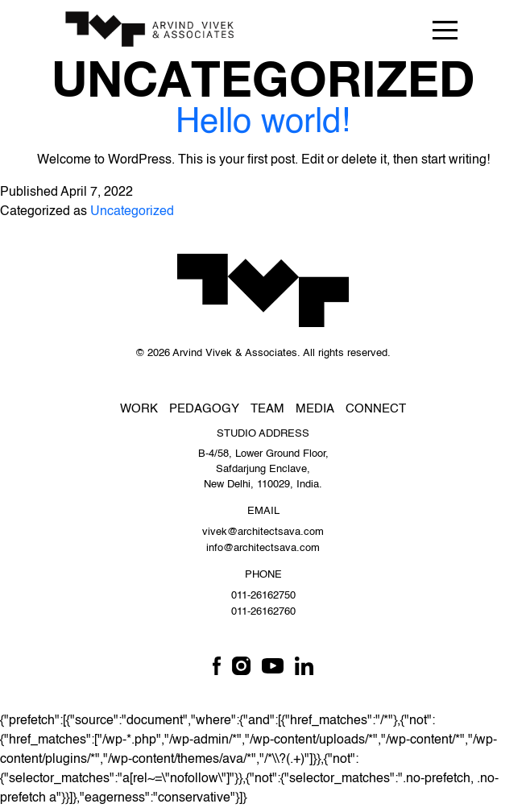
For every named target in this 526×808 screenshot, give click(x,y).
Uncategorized (132, 211)
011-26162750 (263, 595)
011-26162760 (263, 612)
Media (315, 409)
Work (139, 409)
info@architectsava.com (263, 548)
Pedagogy (204, 409)
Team (267, 409)
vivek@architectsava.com (263, 532)
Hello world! (263, 123)
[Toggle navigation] (445, 29)
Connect (376, 409)
